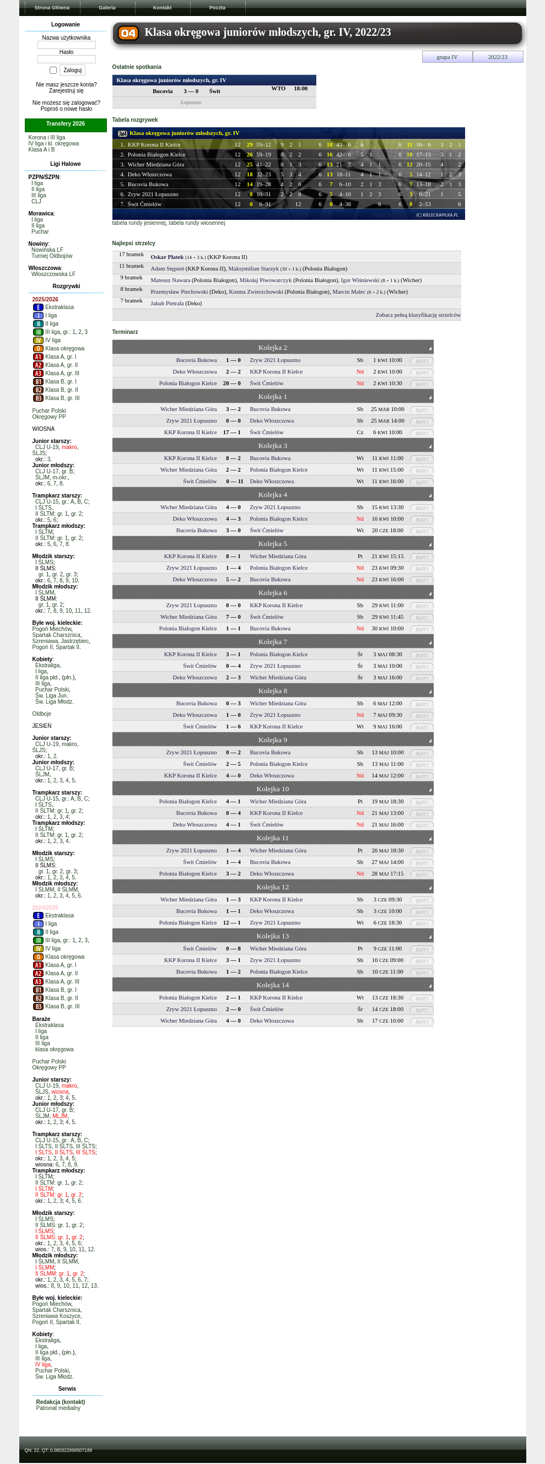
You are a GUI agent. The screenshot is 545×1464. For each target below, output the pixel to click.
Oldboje (42, 714)
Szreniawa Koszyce (56, 1316)
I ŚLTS (43, 508)
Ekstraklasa (53, 307)
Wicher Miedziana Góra (156, 164)
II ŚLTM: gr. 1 (51, 514)
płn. (68, 677)
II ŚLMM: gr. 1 (52, 1274)
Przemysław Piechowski (179, 292)
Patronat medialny (58, 1408)
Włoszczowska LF (53, 274)
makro (69, 447)
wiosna (60, 1092)
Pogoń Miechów (52, 629)
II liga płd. (47, 677)
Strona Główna (52, 7)
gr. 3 (71, 574)
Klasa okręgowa (59, 348)
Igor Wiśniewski (360, 280)
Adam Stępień (168, 269)
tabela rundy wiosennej (197, 223)
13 (94, 1286)
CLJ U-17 (46, 471)
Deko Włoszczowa (150, 174)
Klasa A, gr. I (55, 357)
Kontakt (162, 7)
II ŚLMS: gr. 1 (52, 1225)
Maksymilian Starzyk (254, 269)
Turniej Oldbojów (52, 256)
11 (78, 611)
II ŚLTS (64, 1146)
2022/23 (498, 57)
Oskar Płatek (167, 257)
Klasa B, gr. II (55, 390)
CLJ (36, 201)
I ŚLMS (44, 562)
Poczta (217, 7)
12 (87, 611)
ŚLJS (39, 453)
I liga (37, 183)
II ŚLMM (67, 890)
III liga (38, 195)
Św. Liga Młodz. (54, 702)
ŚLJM (42, 477)
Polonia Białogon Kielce (157, 155)
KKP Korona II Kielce (154, 145)
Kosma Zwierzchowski (256, 292)
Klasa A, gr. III (56, 373)
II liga (38, 189)
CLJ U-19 (46, 447)
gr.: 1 (69, 332)
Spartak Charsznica (56, 635)
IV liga (47, 340)
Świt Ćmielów (144, 204)
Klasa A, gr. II (55, 365)
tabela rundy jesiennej (139, 223)
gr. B (67, 471)
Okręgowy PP (49, 417)
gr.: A (68, 502)
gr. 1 (44, 574)
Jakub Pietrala (167, 303)
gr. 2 (76, 514)
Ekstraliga (47, 665)
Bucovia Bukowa (148, 184)
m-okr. (60, 477)
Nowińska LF (47, 250)
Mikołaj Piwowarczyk (266, 280)
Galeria (107, 7)
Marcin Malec (349, 292)
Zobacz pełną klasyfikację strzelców (418, 315)
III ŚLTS (85, 1146)
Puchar (40, 232)
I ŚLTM (43, 532)
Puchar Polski (49, 411)
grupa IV (446, 57)
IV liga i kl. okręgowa (54, 144)
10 (75, 580)
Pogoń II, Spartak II (56, 647)
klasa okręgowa (54, 1049)
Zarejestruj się (66, 91)
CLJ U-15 (46, 502)
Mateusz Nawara (171, 280)
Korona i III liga (47, 137)
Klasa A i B (42, 150)
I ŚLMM (44, 593)
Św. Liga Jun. (51, 696)
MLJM (59, 1116)
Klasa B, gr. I (55, 382)
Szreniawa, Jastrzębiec (61, 641)
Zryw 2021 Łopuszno (153, 194)
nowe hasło (78, 109)
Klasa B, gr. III (56, 398)
